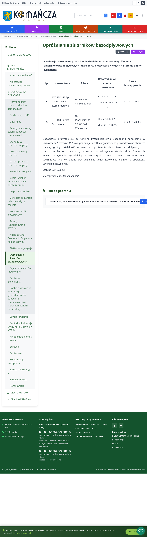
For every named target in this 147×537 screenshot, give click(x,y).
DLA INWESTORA (19, 399)
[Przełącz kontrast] (143, 3)
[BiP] (125, 15)
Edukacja (15, 353)
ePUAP (115, 443)
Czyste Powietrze (18, 316)
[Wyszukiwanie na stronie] (90, 15)
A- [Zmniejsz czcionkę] (138, 3)
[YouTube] (113, 15)
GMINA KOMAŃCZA (19, 57)
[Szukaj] (105, 15)
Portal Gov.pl (118, 439)
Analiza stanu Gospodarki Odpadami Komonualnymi (20, 238)
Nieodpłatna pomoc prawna (20, 338)
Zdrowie (14, 346)
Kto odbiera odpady (19, 171)
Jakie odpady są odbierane (17, 153)
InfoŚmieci (14, 121)
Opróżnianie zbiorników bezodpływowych (17, 258)
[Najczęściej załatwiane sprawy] (136, 15)
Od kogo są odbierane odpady (18, 143)
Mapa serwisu (27, 469)
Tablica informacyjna (20, 371)
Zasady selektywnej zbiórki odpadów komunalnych (19, 131)
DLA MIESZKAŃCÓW (24, 36)
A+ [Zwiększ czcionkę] (134, 3)
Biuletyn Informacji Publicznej (125, 435)
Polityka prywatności (10, 469)
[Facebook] (119, 15)
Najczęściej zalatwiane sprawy (19, 83)
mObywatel (117, 447)
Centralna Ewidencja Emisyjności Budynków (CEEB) (20, 327)
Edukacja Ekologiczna (14, 279)
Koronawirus (16, 385)
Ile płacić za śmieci (19, 191)
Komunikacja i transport (16, 361)
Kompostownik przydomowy (17, 213)
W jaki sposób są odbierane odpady (18, 163)
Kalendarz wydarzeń (20, 75)
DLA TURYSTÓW (18, 392)
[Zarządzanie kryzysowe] (130, 15)
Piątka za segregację (20, 248)
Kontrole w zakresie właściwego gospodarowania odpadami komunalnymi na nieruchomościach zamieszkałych (19, 298)
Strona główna (8, 36)
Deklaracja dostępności (46, 469)
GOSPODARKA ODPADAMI (45, 36)
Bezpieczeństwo (18, 379)
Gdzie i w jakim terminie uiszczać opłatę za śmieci (17, 181)
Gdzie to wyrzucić (18, 115)
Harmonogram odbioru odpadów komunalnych (17, 105)
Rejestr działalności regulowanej (19, 269)
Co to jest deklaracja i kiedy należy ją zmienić (20, 201)
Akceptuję (135, 532)
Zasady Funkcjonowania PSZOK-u (16, 225)
